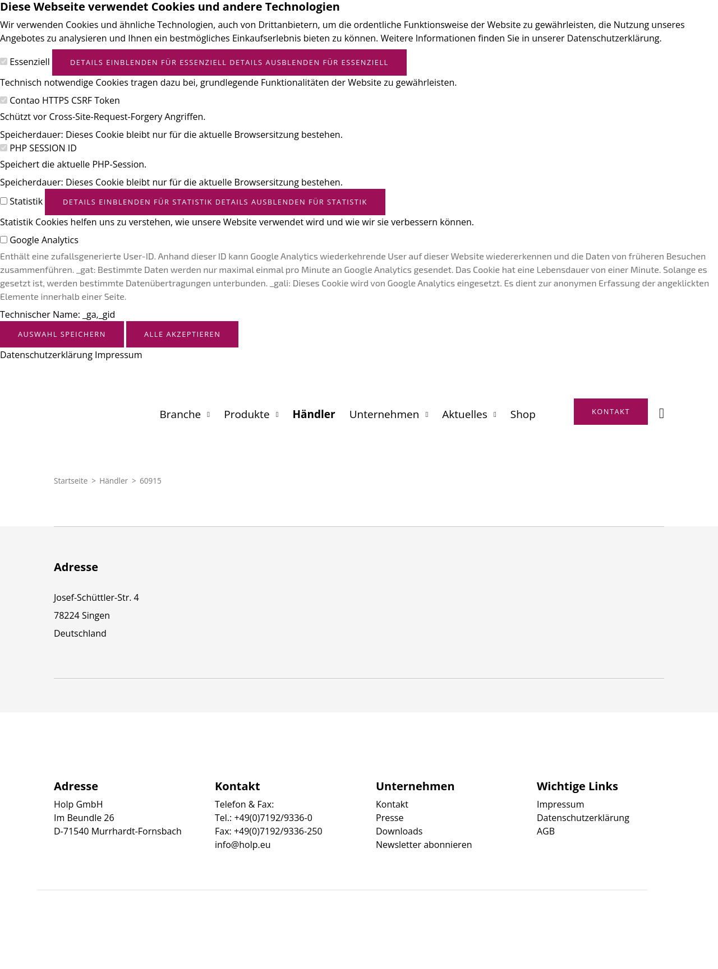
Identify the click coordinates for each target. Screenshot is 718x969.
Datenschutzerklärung (46, 355)
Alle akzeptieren (182, 334)
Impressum (118, 355)
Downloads (399, 831)
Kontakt (392, 804)
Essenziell (30, 61)
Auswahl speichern (62, 334)
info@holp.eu (242, 844)
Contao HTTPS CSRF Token (65, 100)
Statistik (26, 201)
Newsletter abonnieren (424, 844)
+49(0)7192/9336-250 (278, 831)
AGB (546, 831)
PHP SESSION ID (43, 148)
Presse (389, 818)
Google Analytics (44, 240)
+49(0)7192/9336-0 (273, 818)
